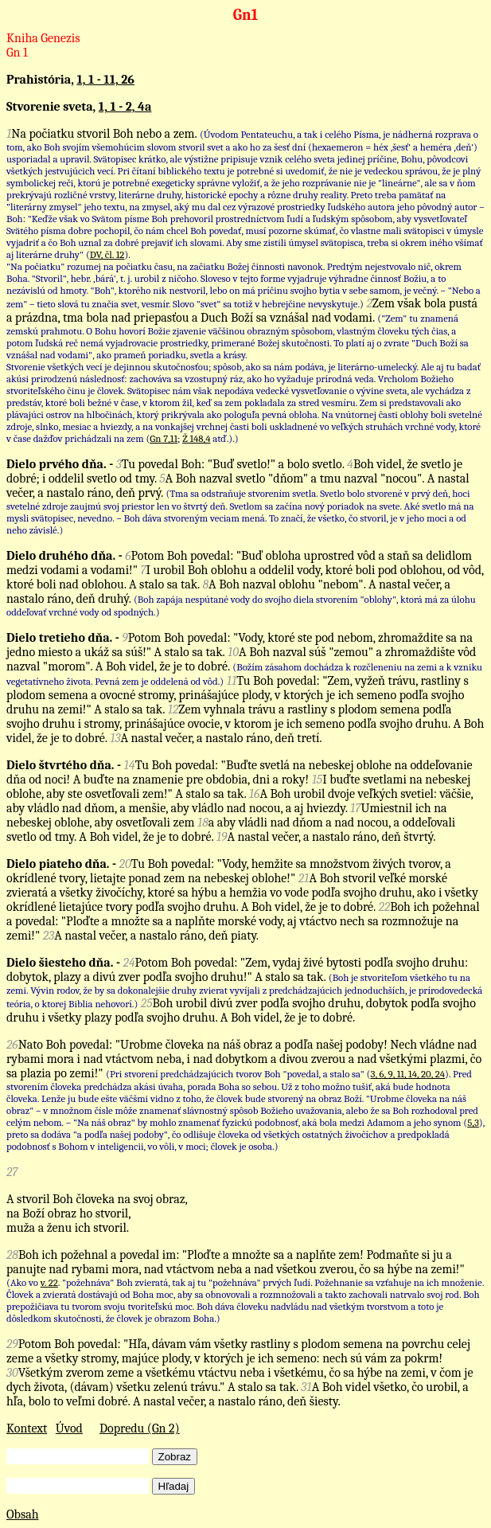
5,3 (473, 1122)
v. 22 (49, 1282)
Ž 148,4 (196, 438)
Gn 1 (17, 52)
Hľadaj (173, 1486)
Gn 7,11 (163, 438)
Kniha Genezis (43, 38)
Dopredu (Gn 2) (139, 1428)
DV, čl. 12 (107, 254)
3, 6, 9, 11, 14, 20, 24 (408, 1074)
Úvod (69, 1428)
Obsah (22, 1514)
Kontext (26, 1428)
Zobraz (174, 1457)
